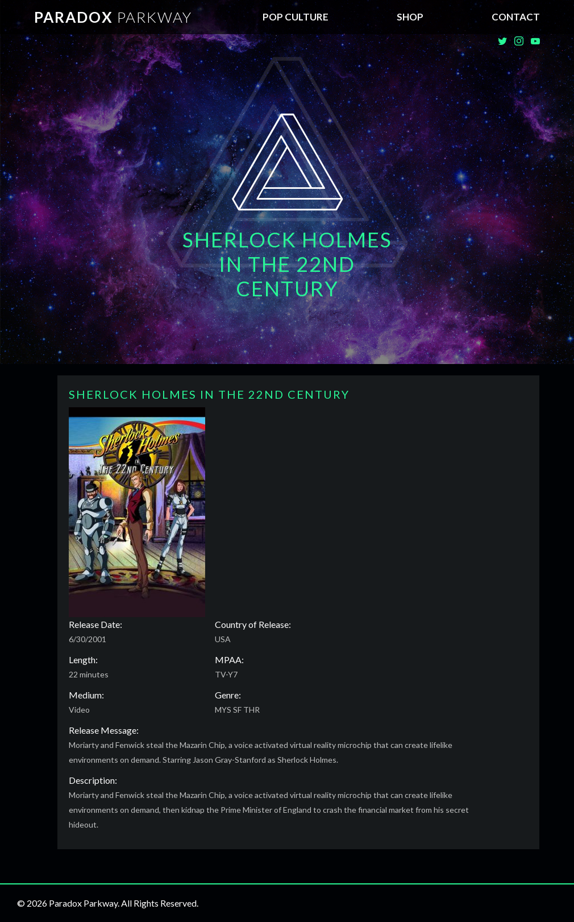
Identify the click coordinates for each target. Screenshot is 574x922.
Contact (516, 17)
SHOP (410, 17)
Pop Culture (295, 17)
